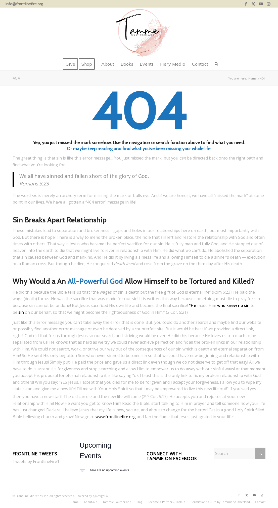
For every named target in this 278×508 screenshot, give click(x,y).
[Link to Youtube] (261, 4)
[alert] (105, 470)
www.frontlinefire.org (116, 416)
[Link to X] (253, 4)
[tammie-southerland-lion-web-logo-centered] (139, 33)
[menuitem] (70, 64)
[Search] (214, 64)
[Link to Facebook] (246, 4)
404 (16, 78)
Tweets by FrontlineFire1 (36, 461)
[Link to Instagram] (268, 4)
